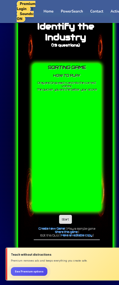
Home (48, 11)
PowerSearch (72, 11)
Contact (96, 11)
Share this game (66, 231)
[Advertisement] (57, 151)
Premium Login (26, 6)
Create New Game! (51, 228)
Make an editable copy (76, 235)
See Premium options (29, 271)
